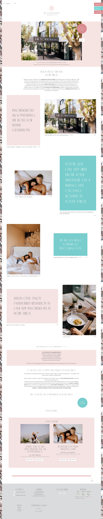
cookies (19, 510)
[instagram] (60, 495)
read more (30, 459)
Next (23, 119)
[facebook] (64, 495)
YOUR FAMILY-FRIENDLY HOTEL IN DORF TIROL (22, 147)
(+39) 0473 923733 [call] (20, 492)
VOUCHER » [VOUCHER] (98, 12)
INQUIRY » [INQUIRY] (98, 4)
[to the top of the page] (91, 480)
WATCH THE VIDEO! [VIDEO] (82, 402)
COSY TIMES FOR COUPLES (23, 197)
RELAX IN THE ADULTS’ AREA (16, 325)
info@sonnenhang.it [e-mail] (20, 495)
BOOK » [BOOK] (97, 8)
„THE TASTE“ (67, 337)
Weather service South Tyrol (80, 498)
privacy (19, 509)
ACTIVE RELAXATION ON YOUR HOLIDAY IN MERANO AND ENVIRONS (76, 212)
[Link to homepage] (51, 19)
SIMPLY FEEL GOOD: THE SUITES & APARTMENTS (22, 276)
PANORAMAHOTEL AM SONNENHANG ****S (59, 135)
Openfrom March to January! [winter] (82, 29)
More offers (39, 459)
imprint (19, 507)
